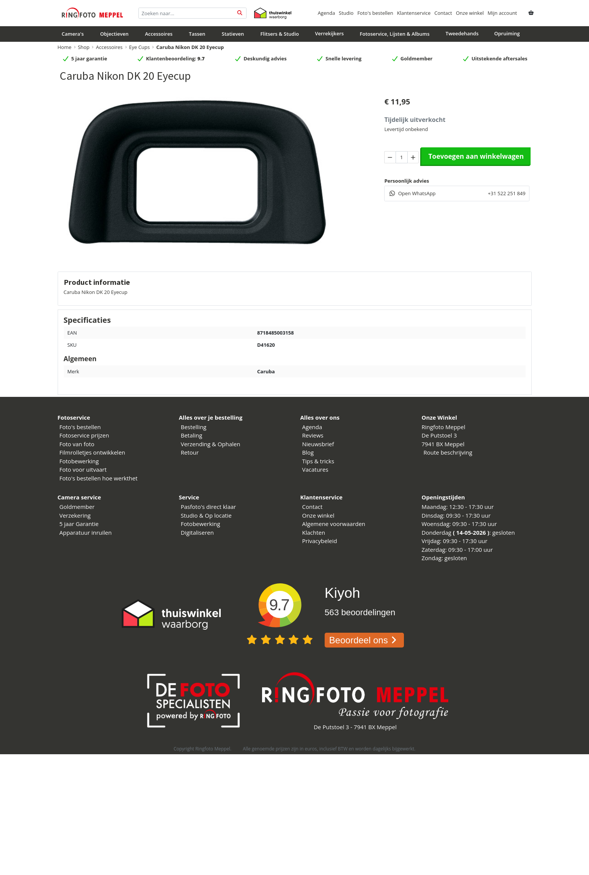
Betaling (192, 435)
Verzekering (75, 515)
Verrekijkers (329, 33)
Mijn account (502, 12)
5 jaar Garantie (79, 524)
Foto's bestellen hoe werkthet (99, 478)
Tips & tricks (318, 461)
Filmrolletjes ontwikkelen (93, 452)
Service (189, 497)
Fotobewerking (79, 461)
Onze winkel (470, 12)
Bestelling (194, 427)
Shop (84, 47)
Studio (346, 12)
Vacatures (315, 469)
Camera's (73, 33)
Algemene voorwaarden (334, 524)
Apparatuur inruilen (86, 532)
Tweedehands (462, 33)
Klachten (313, 532)
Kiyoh (342, 593)
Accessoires (159, 33)
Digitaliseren (197, 532)
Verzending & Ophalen (210, 444)
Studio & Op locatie (206, 515)
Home (65, 47)
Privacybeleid (319, 541)
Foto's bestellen (375, 12)
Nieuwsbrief (318, 444)
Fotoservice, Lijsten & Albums (395, 33)
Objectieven (114, 33)
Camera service (79, 497)
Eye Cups (139, 47)
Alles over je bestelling (211, 417)
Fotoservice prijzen (84, 435)
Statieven (233, 33)
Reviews (313, 435)
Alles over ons (320, 417)
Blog (308, 452)
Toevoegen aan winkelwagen (476, 156)
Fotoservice (74, 417)
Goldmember (77, 506)
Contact (443, 12)
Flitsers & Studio (280, 33)
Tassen (197, 33)
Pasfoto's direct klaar (208, 506)
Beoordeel (364, 640)
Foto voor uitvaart (83, 469)
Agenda (326, 12)
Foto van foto (77, 444)
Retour (190, 452)
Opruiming (507, 33)
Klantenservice (413, 12)
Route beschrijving (448, 452)
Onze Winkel (439, 417)
